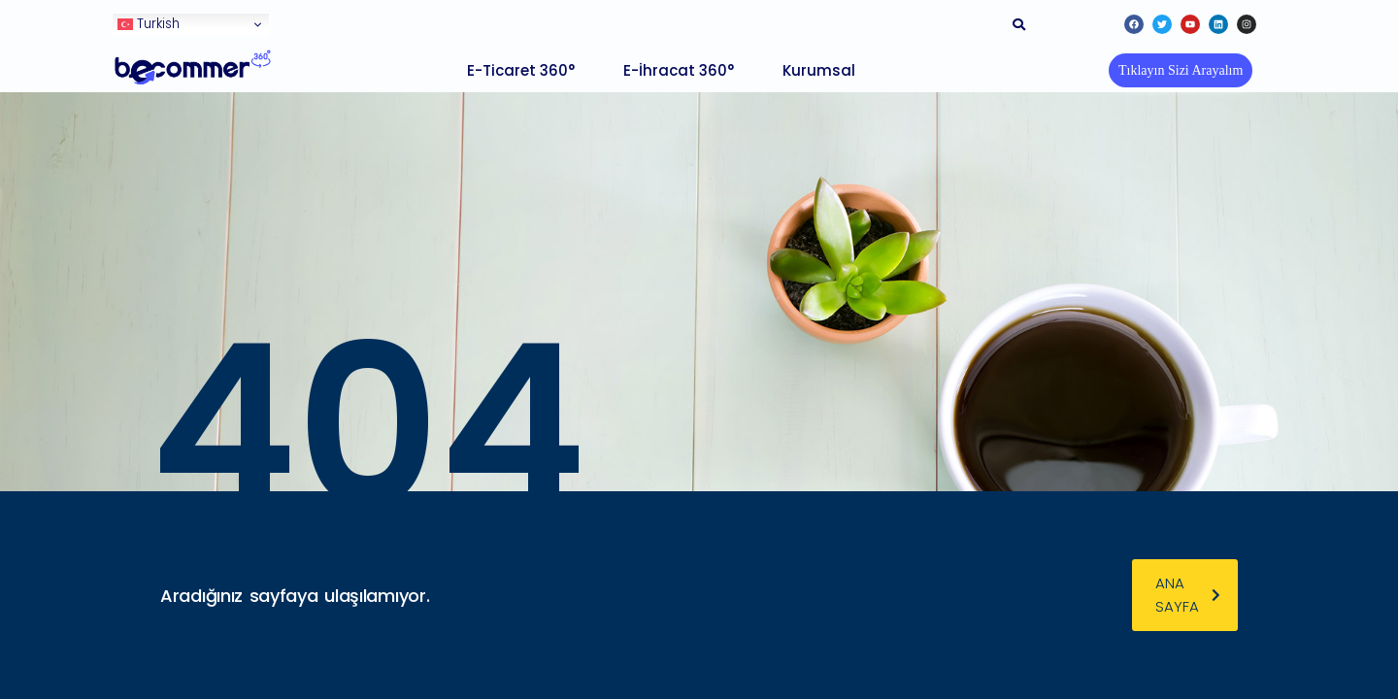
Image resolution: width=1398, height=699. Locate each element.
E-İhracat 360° (678, 70)
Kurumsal (818, 70)
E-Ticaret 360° (521, 70)
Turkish (148, 24)
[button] (1180, 70)
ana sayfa (1187, 594)
